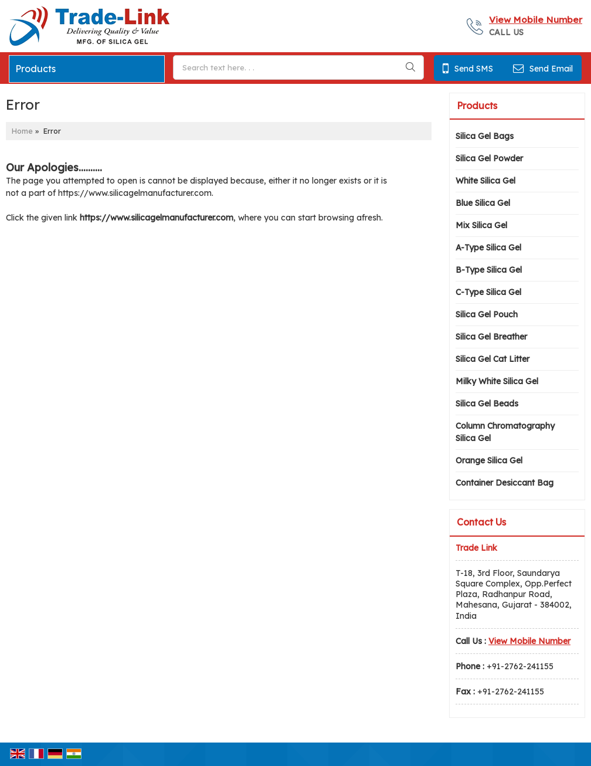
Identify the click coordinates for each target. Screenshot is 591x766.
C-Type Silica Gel (488, 292)
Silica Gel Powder (489, 158)
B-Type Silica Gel (489, 270)
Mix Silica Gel (481, 225)
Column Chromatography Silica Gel (505, 432)
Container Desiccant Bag (504, 482)
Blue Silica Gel (483, 203)
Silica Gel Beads (487, 403)
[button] (535, 19)
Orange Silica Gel (489, 460)
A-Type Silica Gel (488, 247)
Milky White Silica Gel (497, 381)
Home (22, 130)
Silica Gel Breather (491, 336)
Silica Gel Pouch (487, 314)
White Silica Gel (485, 180)
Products (35, 68)
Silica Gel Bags (485, 136)
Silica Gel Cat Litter (492, 359)
